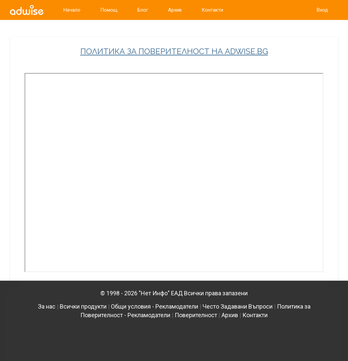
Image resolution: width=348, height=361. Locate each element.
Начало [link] (71, 10)
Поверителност (196, 315)
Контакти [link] (212, 10)
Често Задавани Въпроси (238, 306)
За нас (46, 306)
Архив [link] (175, 10)
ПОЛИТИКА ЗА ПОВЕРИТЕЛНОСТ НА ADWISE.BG (174, 51)
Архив (229, 315)
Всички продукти (83, 306)
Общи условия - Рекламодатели (154, 306)
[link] (26, 10)
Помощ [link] (109, 10)
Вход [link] (322, 10)
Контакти (255, 315)
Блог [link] (142, 10)
